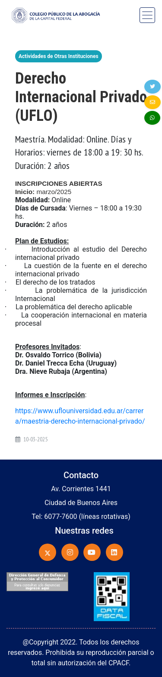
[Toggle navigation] (147, 15)
